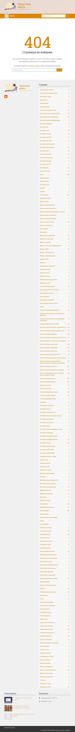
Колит (54, 307)
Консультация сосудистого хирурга (54, 370)
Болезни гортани (54, 137)
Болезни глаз (54, 130)
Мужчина (54, 497)
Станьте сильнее (54, 636)
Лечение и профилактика (54, 436)
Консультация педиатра (54, 334)
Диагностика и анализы (54, 215)
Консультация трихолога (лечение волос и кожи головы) (54, 374)
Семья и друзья (54, 616)
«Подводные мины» (54, 90)
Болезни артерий (54, 124)
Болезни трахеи (54, 164)
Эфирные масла (54, 687)
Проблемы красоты (54, 572)
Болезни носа (54, 151)
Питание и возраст (54, 541)
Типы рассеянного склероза (54, 643)
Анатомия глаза (54, 96)
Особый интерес (54, 534)
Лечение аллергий (54, 405)
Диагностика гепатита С (54, 208)
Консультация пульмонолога (54, 354)
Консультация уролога (54, 378)
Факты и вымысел (54, 667)
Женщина (54, 232)
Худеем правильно (54, 677)
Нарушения (54, 504)
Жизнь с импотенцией (54, 256)
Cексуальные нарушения (54, 93)
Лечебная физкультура (54, 399)
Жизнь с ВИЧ (54, 249)
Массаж (54, 477)
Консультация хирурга (54, 382)
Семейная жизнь (54, 612)
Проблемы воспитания (54, 568)
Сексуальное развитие (54, 605)
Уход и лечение (54, 660)
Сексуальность (54, 609)
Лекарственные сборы (54, 395)
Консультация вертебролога (54, 310)
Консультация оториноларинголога (54, 331)
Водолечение (54, 185)
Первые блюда (54, 538)
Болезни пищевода (54, 157)
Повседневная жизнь (54, 551)
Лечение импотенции (54, 446)
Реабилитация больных (54, 592)
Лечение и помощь (54, 433)
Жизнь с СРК (54, 259)
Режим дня (54, 595)
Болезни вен (54, 127)
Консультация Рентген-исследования (54, 358)
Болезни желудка (54, 141)
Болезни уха (54, 168)
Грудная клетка (54, 198)
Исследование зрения (54, 286)
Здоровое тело (54, 273)
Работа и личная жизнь (54, 585)
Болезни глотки (54, 134)
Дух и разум (54, 229)
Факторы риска (54, 663)
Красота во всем (54, 385)
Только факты (54, 646)
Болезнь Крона (54, 171)
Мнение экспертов (54, 494)
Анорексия (54, 100)
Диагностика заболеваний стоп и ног (54, 212)
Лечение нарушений (54, 453)
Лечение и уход (54, 443)
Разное (54, 589)
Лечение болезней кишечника (54, 416)
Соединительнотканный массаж (22, 699)
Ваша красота (54, 178)
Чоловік (54, 680)
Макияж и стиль (54, 470)
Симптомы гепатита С (54, 622)
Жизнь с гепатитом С (54, 252)
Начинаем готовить (54, 507)
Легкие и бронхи (54, 389)
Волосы (54, 188)
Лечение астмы (54, 409)
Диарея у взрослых (54, 225)
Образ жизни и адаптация (54, 517)
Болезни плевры (54, 161)
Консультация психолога (54, 351)
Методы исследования (54, 483)
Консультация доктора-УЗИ (54, 324)
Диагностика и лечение (54, 219)
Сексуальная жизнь (54, 602)
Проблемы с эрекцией (54, 575)
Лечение (54, 402)
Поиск (59, 70)
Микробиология (54, 490)
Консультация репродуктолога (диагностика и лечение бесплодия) (54, 362)
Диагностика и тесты (54, 222)
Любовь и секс (54, 467)
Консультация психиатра (54, 348)
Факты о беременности (54, 670)
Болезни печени (54, 154)
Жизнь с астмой (54, 242)
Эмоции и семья (54, 683)
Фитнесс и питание (54, 673)
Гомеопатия (54, 195)
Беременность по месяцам (54, 117)
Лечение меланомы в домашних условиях (21, 707)
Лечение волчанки (54, 419)
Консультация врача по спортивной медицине (54, 319)
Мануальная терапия (54, 473)
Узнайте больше (54, 653)
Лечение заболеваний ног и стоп (54, 429)
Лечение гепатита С (54, 422)
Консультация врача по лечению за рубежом (54, 314)
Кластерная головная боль (54, 303)
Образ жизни (54, 514)
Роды (54, 599)
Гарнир (54, 191)
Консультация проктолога (54, 344)
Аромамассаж (54, 107)
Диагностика (54, 202)
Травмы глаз (54, 650)
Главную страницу (34, 66)
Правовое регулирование (54, 558)
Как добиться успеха (54, 293)
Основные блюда (54, 528)
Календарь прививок (54, 300)
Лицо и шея (54, 460)
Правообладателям (9, 727)
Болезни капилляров (54, 144)
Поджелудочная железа (54, 555)
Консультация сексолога (54, 366)
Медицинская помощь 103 (54, 480)
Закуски (54, 263)
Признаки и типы (54, 561)
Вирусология (54, 181)
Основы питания (54, 531)
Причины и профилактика (54, 565)
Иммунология (54, 276)
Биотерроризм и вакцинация (54, 120)
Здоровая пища (54, 269)
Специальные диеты (54, 633)
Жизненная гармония (54, 235)
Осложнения (54, 524)
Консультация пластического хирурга (54, 341)
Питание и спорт (54, 544)
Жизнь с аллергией (54, 239)
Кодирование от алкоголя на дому (24, 715)
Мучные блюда (54, 500)
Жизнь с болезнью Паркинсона (54, 246)
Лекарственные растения (54, 392)
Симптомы (54, 619)
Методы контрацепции (54, 487)
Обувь (54, 521)
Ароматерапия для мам (54, 110)
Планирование (54, 548)
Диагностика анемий (54, 205)
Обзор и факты (54, 511)
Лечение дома (54, 426)
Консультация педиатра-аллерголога (54, 337)
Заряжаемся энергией (54, 266)
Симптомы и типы (54, 629)
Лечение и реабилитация (54, 439)
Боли (54, 174)
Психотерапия (54, 582)
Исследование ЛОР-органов (54, 290)
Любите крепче (54, 463)
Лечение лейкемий (54, 450)
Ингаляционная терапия (54, 280)
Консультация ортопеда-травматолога (54, 327)
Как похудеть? (54, 296)
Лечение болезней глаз (54, 412)
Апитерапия (54, 103)
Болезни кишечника (54, 147)
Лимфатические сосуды (54, 456)
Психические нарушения (54, 578)
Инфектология (54, 283)
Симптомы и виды (54, 626)
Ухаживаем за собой (54, 656)
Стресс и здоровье (54, 639)
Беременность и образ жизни (54, 113)
